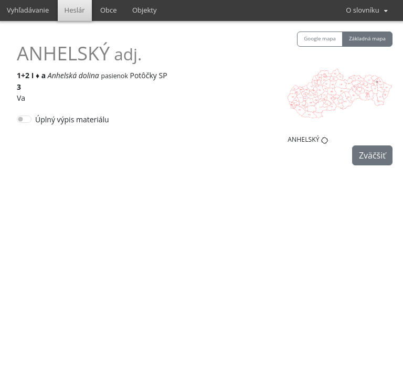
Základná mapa (367, 38)
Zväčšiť (372, 155)
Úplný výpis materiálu (72, 119)
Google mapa (320, 38)
